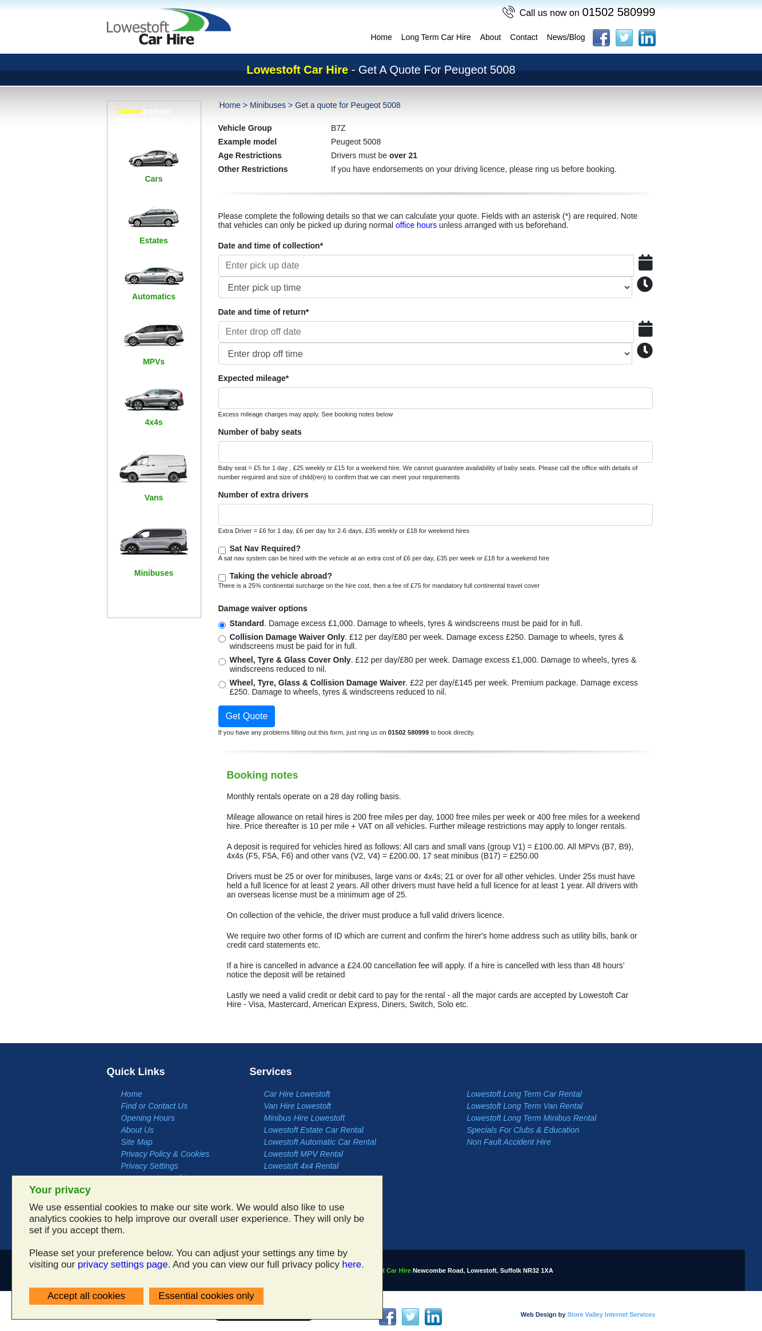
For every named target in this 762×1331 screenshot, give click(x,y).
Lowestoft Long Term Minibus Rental (532, 1117)
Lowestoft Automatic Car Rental (320, 1141)
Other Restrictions (253, 169)
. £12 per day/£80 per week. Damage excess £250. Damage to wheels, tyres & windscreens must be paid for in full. (427, 641)
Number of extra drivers (263, 494)
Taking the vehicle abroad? (281, 575)
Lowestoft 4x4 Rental (301, 1165)
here (352, 1264)
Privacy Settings (149, 1165)
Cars (153, 178)
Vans (154, 497)
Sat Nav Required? (265, 548)
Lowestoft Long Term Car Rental (524, 1094)
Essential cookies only (206, 1295)
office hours (416, 225)
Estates (153, 240)
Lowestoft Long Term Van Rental (525, 1105)
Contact (523, 37)
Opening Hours (148, 1117)
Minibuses (153, 573)
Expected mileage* (253, 378)
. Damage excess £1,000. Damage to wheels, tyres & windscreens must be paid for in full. (406, 623)
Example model (247, 141)
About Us (137, 1129)
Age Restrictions (250, 155)
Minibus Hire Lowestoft (304, 1117)
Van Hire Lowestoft (298, 1105)
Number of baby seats (260, 431)
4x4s (153, 422)
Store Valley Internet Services (611, 1314)
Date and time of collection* (271, 245)
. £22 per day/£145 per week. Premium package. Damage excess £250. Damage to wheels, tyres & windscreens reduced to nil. (434, 687)
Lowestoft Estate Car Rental (314, 1129)
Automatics (153, 296)
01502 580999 (588, 12)
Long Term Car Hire (436, 37)
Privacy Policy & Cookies (165, 1153)
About (490, 37)
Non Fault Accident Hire (509, 1141)
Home (381, 37)
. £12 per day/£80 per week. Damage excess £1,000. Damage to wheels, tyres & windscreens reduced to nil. (433, 664)
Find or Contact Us (154, 1105)
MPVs (154, 361)
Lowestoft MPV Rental (304, 1153)
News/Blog (566, 37)
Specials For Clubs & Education (523, 1129)
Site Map (137, 1141)
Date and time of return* (263, 311)
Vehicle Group (245, 128)
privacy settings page (123, 1264)
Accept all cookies (86, 1295)
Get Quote (247, 716)
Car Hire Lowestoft (297, 1094)
